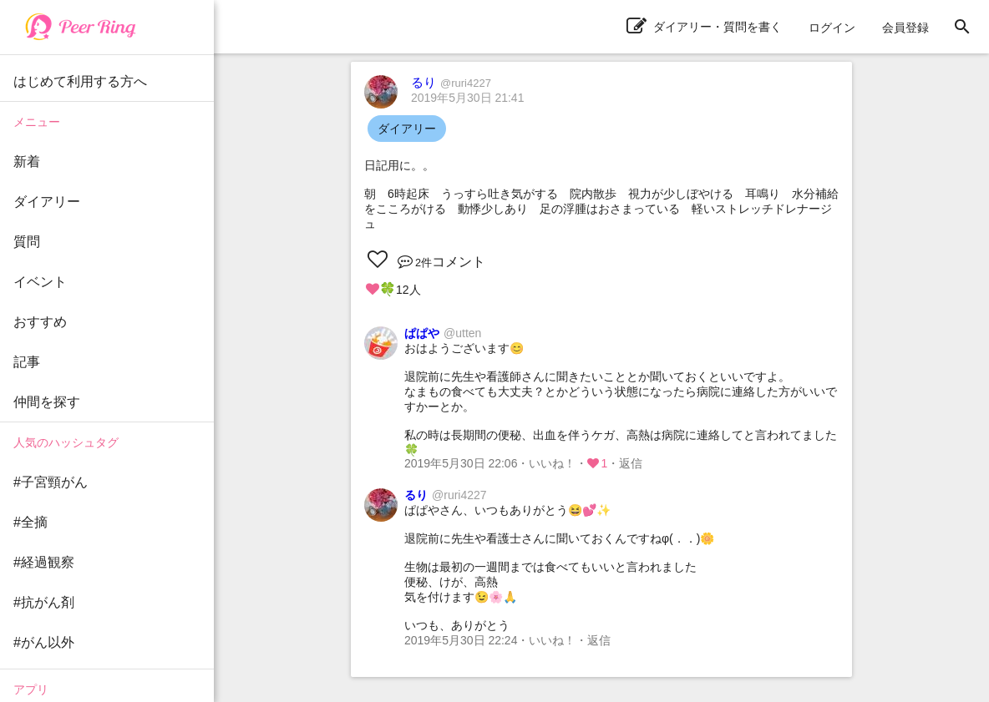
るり (451, 82)
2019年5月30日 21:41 (467, 97)
